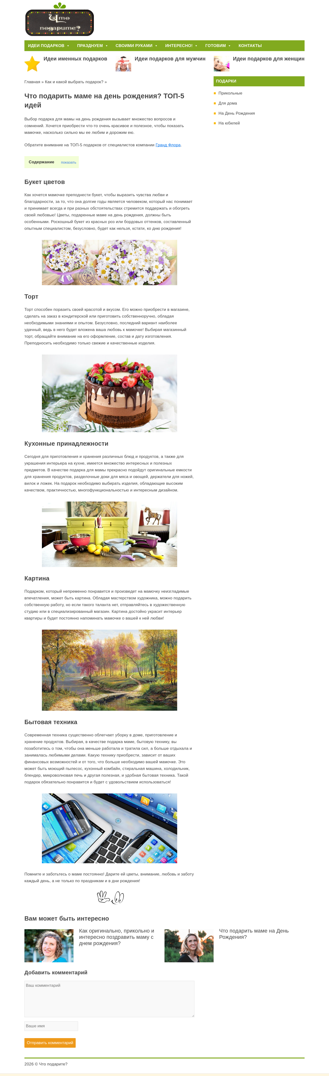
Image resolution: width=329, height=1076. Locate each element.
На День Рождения (236, 113)
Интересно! (181, 45)
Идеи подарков (49, 45)
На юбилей (229, 123)
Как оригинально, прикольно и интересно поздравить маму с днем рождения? (116, 937)
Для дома (227, 103)
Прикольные (230, 93)
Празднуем (92, 45)
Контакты (250, 45)
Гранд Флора (168, 145)
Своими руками (137, 45)
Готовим (218, 45)
